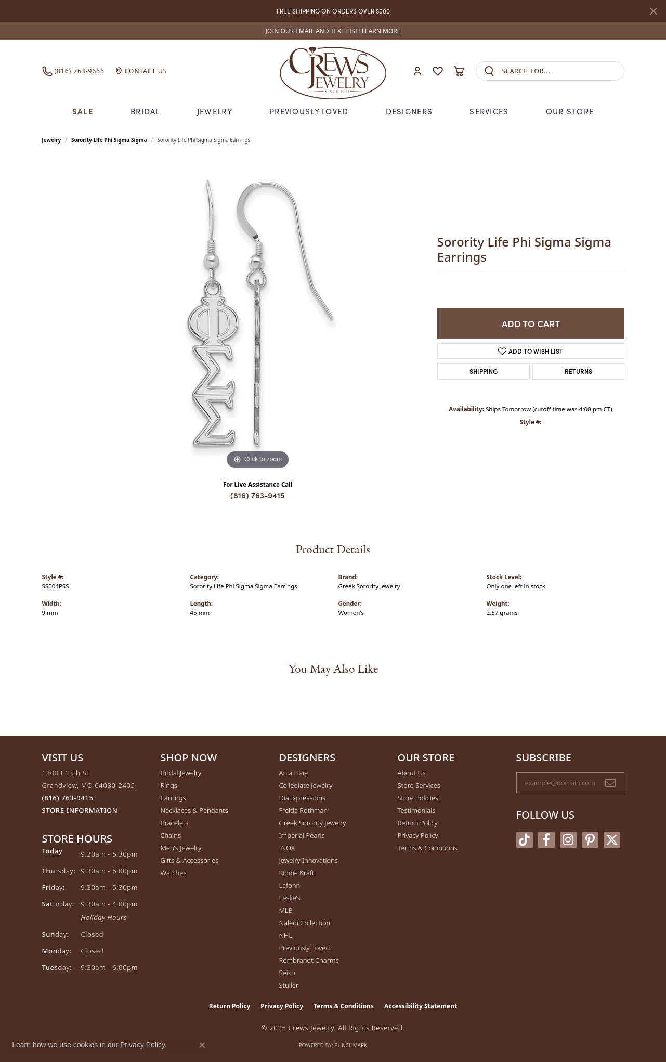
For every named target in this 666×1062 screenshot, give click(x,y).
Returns (578, 371)
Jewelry (214, 111)
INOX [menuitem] (287, 847)
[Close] (653, 11)
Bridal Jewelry (181, 773)
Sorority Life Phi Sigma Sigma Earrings (243, 586)
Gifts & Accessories (190, 860)
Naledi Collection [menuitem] (305, 922)
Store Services (419, 785)
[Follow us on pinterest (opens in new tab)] (590, 840)
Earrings (173, 797)
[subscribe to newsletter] (610, 783)
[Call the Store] (68, 797)
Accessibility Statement (420, 1006)
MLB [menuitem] (286, 910)
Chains (171, 835)
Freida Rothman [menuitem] (303, 810)
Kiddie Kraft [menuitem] (297, 872)
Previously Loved (308, 111)
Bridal (145, 111)
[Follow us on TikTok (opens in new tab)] (524, 840)
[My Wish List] (438, 71)
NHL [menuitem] (286, 935)
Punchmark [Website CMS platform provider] (351, 1045)
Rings (169, 785)
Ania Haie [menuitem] (293, 773)
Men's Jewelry (181, 847)
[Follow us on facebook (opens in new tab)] (546, 840)
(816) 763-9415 (257, 494)
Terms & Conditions (428, 847)
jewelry (51, 140)
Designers (409, 111)
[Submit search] (489, 71)
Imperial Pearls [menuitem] (302, 835)
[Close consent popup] (202, 1045)
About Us (412, 773)
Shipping (483, 371)
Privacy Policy (418, 835)
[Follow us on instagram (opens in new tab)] (568, 840)
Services (488, 111)
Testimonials (417, 810)
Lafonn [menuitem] (290, 885)
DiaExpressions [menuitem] (302, 797)
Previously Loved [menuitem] (304, 947)
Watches (174, 872)
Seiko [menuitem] (287, 972)
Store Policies (418, 797)
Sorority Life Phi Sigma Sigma (109, 140)
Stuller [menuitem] (289, 985)
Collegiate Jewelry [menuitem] (306, 785)
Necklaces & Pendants (194, 810)
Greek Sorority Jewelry (369, 586)
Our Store (570, 111)
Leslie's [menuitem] (290, 897)
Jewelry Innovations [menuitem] (308, 860)
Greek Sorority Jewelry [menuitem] (312, 822)
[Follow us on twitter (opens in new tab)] (612, 840)
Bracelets (175, 822)
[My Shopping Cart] (459, 71)
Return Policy (418, 822)
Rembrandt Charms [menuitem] (309, 960)
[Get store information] (80, 810)
